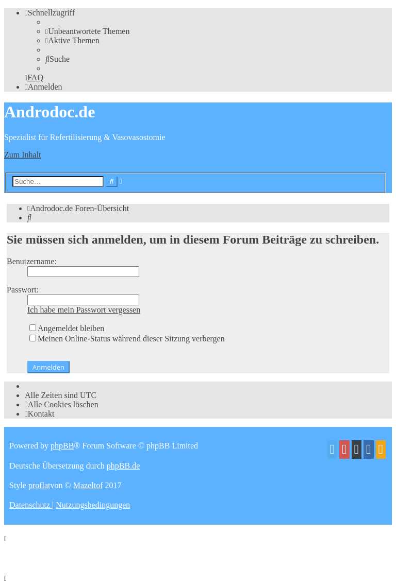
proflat (39, 485)
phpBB (62, 445)
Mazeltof (88, 485)
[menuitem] (87, 31)
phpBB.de (123, 465)
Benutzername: (32, 261)
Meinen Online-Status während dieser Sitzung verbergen (127, 338)
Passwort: (23, 289)
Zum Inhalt (22, 154)
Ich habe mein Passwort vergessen (83, 309)
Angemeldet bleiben (66, 328)
